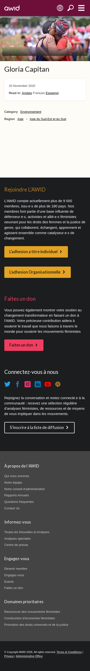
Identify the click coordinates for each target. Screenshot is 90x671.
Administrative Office (29, 656)
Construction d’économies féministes (29, 618)
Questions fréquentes (19, 502)
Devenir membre (15, 568)
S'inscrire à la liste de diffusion (37, 427)
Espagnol (52, 93)
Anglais (27, 93)
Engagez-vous (14, 575)
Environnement (30, 112)
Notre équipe (13, 482)
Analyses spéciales (17, 538)
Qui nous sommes (16, 476)
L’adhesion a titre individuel (33, 251)
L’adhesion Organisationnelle (34, 272)
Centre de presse (16, 545)
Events (9, 581)
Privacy (9, 656)
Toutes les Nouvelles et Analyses (26, 532)
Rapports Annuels (16, 495)
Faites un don (21, 345)
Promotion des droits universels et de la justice (36, 624)
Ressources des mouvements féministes (32, 611)
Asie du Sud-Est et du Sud (48, 119)
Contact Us (12, 508)
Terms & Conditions (69, 652)
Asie (21, 119)
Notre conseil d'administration (24, 489)
